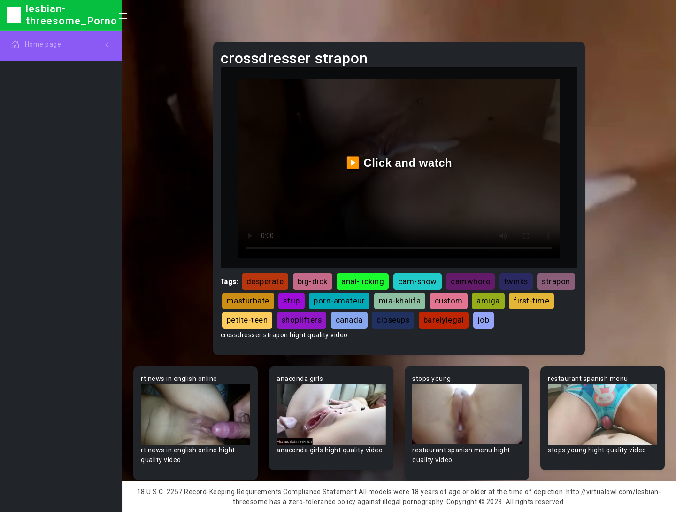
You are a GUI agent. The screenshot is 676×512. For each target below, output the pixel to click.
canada (349, 320)
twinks (516, 281)
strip (291, 300)
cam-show (417, 281)
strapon (556, 281)
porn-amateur (339, 300)
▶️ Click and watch (399, 162)
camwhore (470, 281)
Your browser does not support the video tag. (195, 414)
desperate (265, 281)
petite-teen (247, 320)
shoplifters (302, 320)
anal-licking (362, 281)
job (484, 320)
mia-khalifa (400, 300)
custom (449, 300)
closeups (392, 320)
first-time (531, 300)
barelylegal (443, 320)
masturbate (248, 300)
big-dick (313, 281)
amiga (488, 300)
